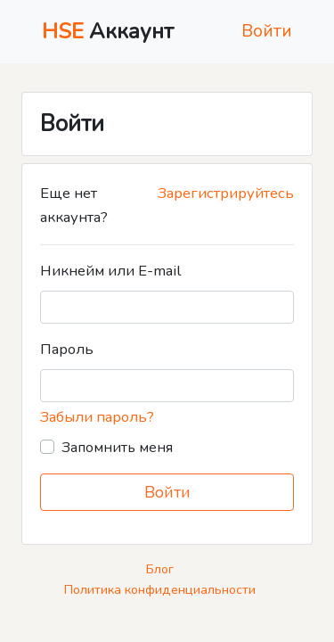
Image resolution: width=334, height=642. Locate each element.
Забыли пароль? (97, 417)
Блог (160, 569)
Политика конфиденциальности (160, 589)
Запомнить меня (117, 447)
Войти (266, 31)
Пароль (67, 349)
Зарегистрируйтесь (226, 193)
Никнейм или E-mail (110, 270)
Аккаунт (108, 31)
